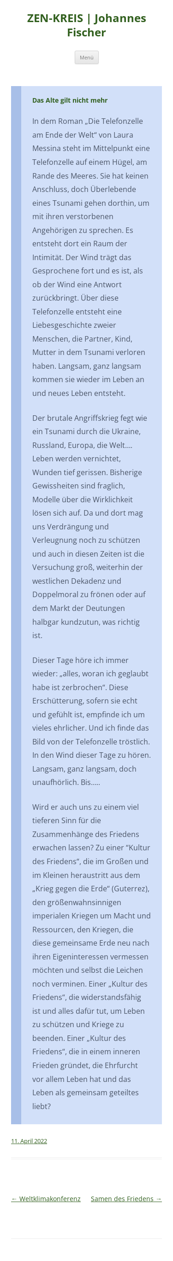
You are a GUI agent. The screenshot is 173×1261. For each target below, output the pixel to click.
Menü (87, 57)
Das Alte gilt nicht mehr (69, 100)
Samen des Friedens (126, 1198)
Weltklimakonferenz (46, 1198)
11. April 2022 (29, 1141)
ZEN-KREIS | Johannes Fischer (86, 25)
